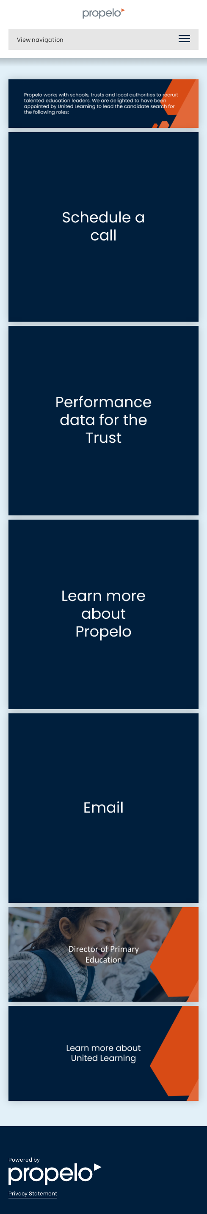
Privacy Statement (32, 1193)
